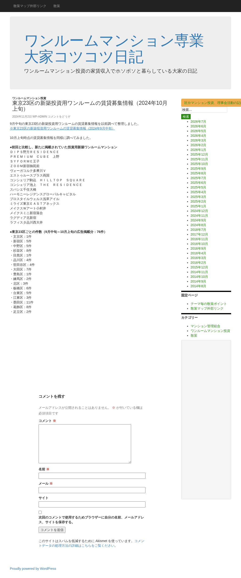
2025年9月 (198, 168)
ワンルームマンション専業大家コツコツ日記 (114, 48)
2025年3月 (198, 197)
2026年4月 (198, 136)
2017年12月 (199, 234)
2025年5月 (198, 187)
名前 (44, 469)
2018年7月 (198, 230)
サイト (43, 498)
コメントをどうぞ (59, 116)
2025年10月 (199, 164)
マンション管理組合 (205, 326)
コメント (47, 421)
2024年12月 (199, 211)
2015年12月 (199, 267)
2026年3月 (198, 140)
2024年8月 (198, 225)
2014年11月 (199, 272)
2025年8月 (198, 173)
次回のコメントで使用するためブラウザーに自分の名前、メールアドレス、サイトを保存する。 (91, 519)
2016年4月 (198, 253)
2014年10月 (199, 277)
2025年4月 (198, 192)
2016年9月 (198, 248)
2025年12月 (199, 154)
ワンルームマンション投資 (29, 98)
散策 (56, 6)
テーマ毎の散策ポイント (209, 304)
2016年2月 (198, 262)
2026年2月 (198, 145)
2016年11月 (199, 239)
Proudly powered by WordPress (33, 568)
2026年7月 (198, 121)
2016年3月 (198, 258)
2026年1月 (198, 150)
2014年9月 (198, 281)
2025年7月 (198, 178)
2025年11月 (199, 159)
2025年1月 (198, 206)
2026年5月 (198, 131)
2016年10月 (199, 244)
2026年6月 (198, 126)
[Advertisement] (92, 349)
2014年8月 (198, 286)
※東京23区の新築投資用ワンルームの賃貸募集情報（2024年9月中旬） (62, 128)
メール (46, 483)
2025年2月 (198, 201)
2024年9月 (198, 220)
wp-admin (39, 116)
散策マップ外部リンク (29, 6)
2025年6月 (198, 183)
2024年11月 (199, 215)
